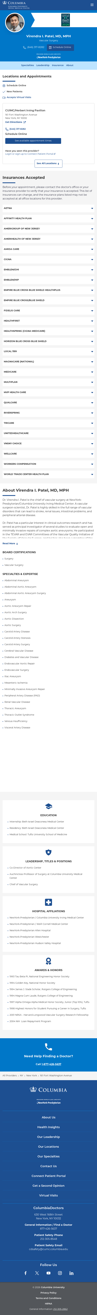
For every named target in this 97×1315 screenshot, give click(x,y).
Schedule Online (60, 47)
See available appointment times (33, 141)
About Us (48, 1117)
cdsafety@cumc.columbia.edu (48, 1249)
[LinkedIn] (71, 1273)
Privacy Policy (48, 1293)
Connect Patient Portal (49, 1176)
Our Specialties (48, 1156)
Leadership (42, 66)
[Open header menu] (92, 4)
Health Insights (48, 1127)
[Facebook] (25, 1273)
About (69, 66)
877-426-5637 (48, 1229)
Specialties (27, 66)
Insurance (58, 66)
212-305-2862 (60, 1309)
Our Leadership (48, 1137)
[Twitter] (37, 1273)
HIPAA (48, 1304)
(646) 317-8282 (35, 47)
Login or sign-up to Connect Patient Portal (29, 154)
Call (48, 1064)
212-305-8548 (48, 1239)
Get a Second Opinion (48, 1185)
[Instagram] (60, 1273)
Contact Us (48, 1166)
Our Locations (48, 1146)
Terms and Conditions (48, 1298)
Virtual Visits (48, 1195)
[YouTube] (48, 1273)
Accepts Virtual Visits (19, 97)
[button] (48, 164)
